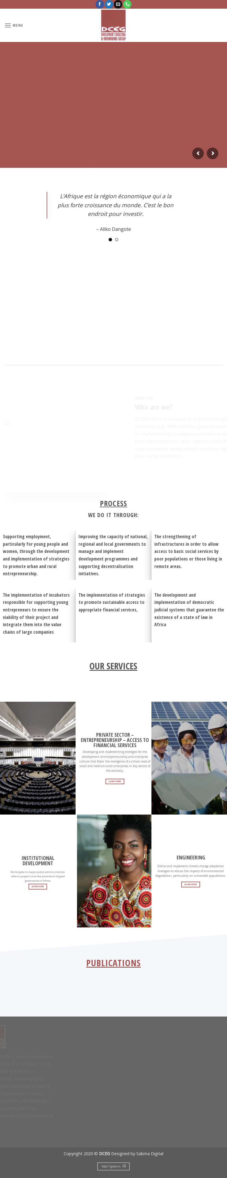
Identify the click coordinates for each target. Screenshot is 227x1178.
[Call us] (127, 4)
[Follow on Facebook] (100, 4)
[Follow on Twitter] (109, 4)
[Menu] (13, 25)
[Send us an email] (118, 4)
